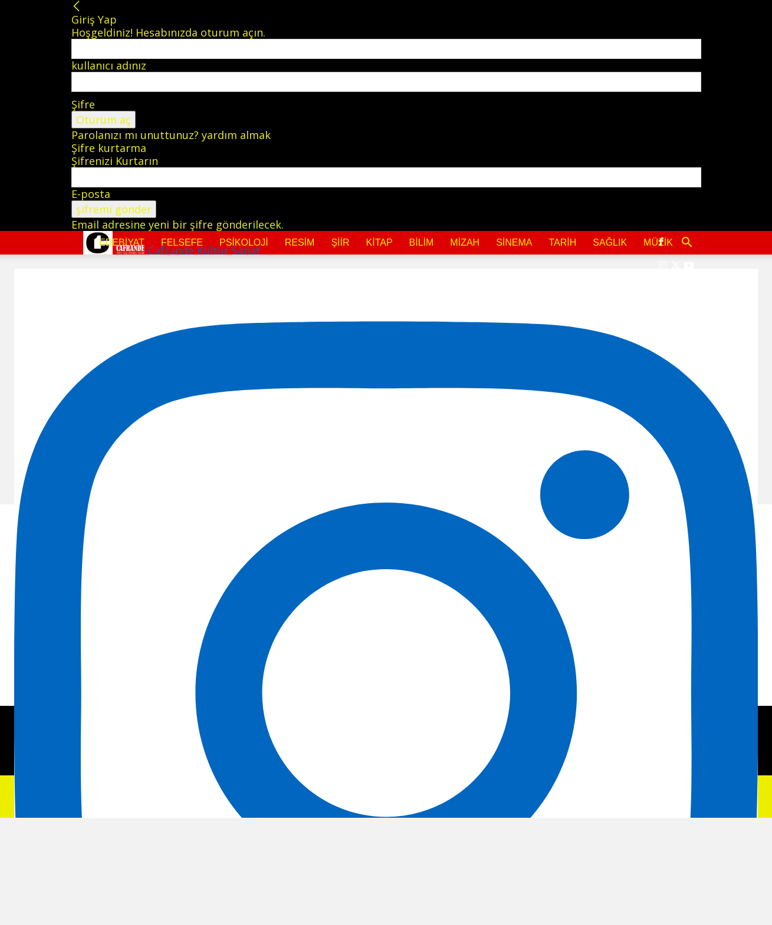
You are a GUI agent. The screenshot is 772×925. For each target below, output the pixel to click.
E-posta (90, 194)
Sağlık (610, 242)
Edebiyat (121, 242)
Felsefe (182, 242)
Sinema (514, 242)
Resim (300, 242)
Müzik (658, 242)
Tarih (562, 242)
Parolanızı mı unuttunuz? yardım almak (171, 135)
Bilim (421, 242)
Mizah (464, 242)
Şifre (83, 104)
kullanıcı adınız (108, 65)
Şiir (340, 242)
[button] (687, 243)
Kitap (379, 242)
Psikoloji (243, 242)
